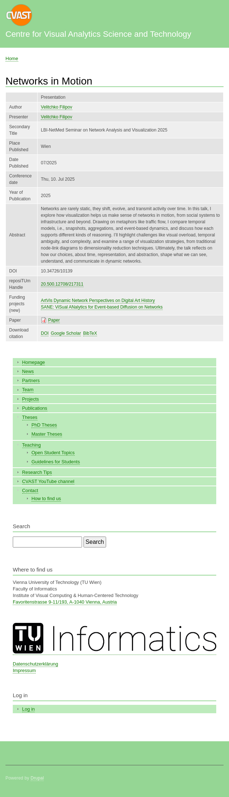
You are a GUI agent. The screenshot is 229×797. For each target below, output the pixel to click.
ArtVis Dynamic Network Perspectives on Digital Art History (98, 300)
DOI (44, 333)
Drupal (37, 778)
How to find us (46, 498)
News (28, 371)
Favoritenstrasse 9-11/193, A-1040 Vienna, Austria (65, 602)
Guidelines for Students (55, 461)
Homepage (33, 362)
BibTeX (90, 333)
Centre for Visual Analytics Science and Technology (98, 34)
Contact (30, 490)
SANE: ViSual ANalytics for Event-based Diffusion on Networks (102, 307)
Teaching (31, 445)
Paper (54, 320)
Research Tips (37, 472)
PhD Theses (44, 425)
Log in (28, 709)
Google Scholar (66, 333)
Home (11, 58)
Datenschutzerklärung (35, 664)
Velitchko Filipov (56, 107)
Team (28, 389)
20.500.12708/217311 (62, 284)
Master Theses (46, 434)
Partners (31, 380)
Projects (30, 399)
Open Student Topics (52, 452)
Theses (30, 417)
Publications (34, 408)
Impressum (24, 670)
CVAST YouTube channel (48, 481)
